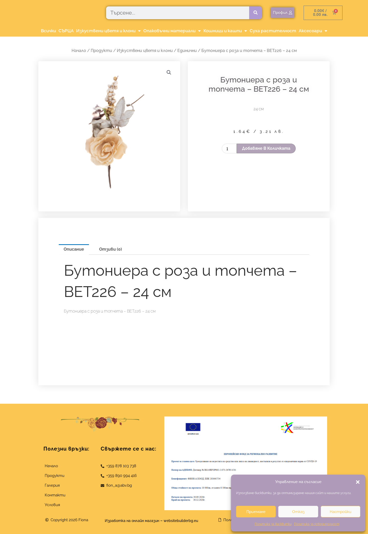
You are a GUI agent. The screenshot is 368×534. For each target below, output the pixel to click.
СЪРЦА (66, 30)
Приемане (256, 511)
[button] (357, 482)
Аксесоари (313, 31)
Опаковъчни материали (172, 31)
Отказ (298, 511)
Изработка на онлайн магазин (129, 520)
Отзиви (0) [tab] (110, 249)
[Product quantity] (229, 148)
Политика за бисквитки (273, 524)
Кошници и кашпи (225, 31)
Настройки (340, 511)
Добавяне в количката (266, 148)
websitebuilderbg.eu (186, 520)
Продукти (101, 50)
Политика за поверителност (316, 524)
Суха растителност (273, 30)
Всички (48, 30)
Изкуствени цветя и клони (108, 31)
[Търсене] (255, 12)
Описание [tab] (74, 249)
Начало (79, 50)
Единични (187, 50)
